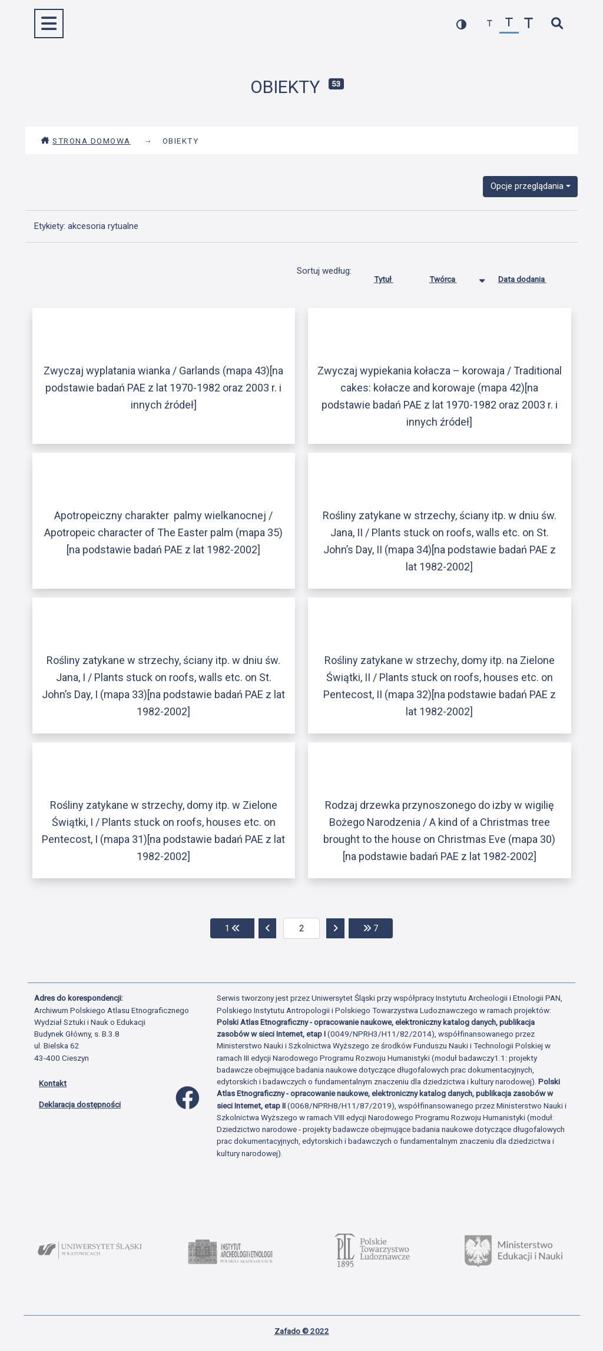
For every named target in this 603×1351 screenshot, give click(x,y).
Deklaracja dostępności (80, 1104)
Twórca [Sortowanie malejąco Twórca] (452, 277)
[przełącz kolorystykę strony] (461, 24)
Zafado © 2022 (301, 1331)
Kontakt (53, 1083)
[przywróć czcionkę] (509, 24)
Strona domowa (85, 140)
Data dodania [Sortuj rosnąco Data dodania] (531, 277)
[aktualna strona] (301, 928)
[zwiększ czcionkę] (528, 24)
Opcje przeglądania (527, 186)
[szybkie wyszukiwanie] (556, 24)
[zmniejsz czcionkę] (489, 24)
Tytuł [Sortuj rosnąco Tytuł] (392, 277)
